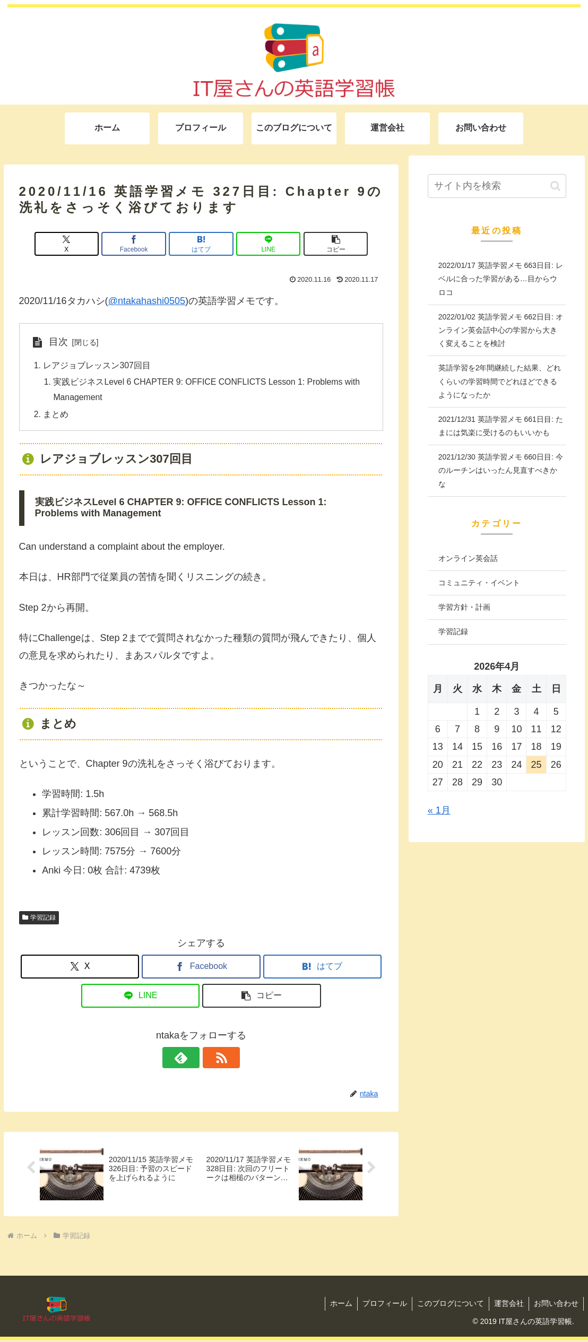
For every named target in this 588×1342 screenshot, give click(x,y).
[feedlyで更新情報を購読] (189, 1059)
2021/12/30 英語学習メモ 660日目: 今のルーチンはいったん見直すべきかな (500, 470)
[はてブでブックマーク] (201, 244)
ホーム (336, 1305)
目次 (58, 341)
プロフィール (381, 1305)
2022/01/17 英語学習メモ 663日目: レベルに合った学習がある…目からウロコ (500, 278)
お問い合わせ (555, 1305)
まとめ (56, 415)
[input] (497, 186)
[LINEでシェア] (262, 244)
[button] (324, 244)
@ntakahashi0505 (146, 301)
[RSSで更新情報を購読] (213, 1059)
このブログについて (447, 1305)
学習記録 (39, 919)
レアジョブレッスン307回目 (97, 365)
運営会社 (507, 1305)
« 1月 (439, 810)
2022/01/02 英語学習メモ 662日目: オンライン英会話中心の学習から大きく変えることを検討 (500, 330)
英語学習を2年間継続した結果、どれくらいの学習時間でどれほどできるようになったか (499, 381)
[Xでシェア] (78, 244)
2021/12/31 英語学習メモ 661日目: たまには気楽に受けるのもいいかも (500, 426)
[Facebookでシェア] (140, 244)
